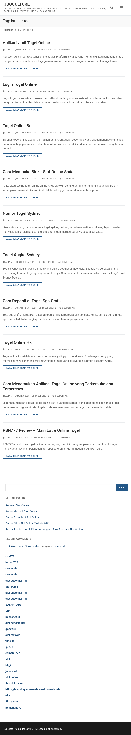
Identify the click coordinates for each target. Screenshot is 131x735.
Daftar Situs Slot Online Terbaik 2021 (27, 523)
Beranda (8, 30)
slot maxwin (12, 635)
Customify (56, 729)
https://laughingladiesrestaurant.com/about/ (32, 689)
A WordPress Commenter (24, 546)
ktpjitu (9, 665)
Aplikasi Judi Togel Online (26, 42)
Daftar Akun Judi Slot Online (22, 517)
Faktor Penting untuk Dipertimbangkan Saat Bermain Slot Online (44, 529)
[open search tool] (111, 7)
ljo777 (9, 647)
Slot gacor (11, 701)
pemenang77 (13, 707)
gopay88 (10, 629)
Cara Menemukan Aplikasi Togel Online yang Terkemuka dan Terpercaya (58, 386)
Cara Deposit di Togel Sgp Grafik (32, 300)
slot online (11, 677)
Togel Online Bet (18, 125)
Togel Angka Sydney (21, 254)
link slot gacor (14, 683)
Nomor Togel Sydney (22, 213)
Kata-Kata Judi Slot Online (21, 511)
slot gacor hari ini (16, 580)
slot (7, 659)
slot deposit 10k (15, 623)
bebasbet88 (12, 617)
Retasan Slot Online (17, 505)
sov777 (9, 556)
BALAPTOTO (13, 604)
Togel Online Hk (17, 342)
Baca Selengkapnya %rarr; (22, 68)
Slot (7, 610)
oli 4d (8, 695)
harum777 (11, 562)
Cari (122, 487)
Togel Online (43, 50)
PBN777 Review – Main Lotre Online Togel (41, 430)
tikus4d (10, 641)
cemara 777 (12, 653)
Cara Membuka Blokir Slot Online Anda (38, 171)
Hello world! (60, 546)
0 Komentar (62, 50)
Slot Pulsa (11, 586)
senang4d (11, 568)
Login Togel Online (20, 84)
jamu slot (11, 671)
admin (7, 50)
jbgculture (17, 4)
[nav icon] (121, 7)
